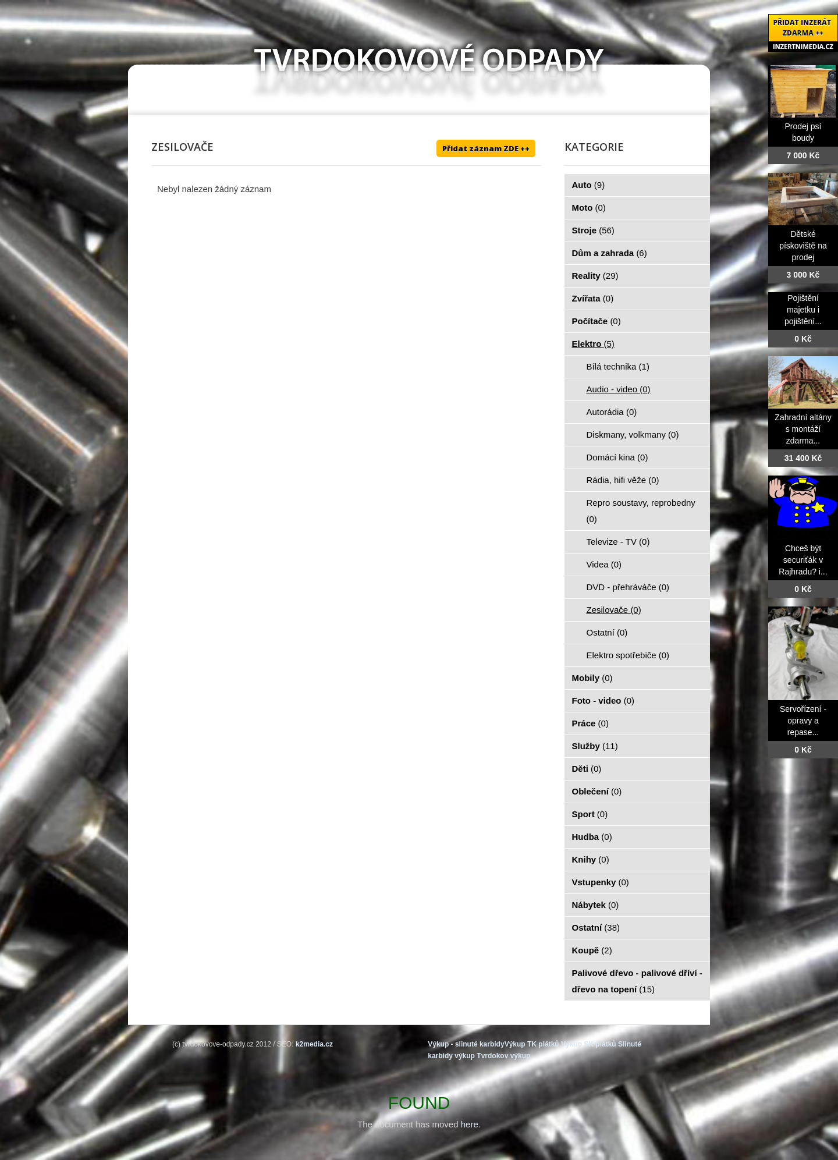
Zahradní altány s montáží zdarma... (803, 429)
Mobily (592, 678)
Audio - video (619, 389)
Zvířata (593, 298)
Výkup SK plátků (588, 1044)
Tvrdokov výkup (503, 1056)
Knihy (590, 859)
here (469, 1124)
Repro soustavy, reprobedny (641, 511)
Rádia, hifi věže (623, 480)
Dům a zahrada (609, 253)
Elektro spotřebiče (628, 655)
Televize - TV (618, 542)
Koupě (592, 950)
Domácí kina (617, 457)
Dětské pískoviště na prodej (803, 245)
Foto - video (603, 700)
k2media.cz (314, 1044)
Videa (604, 564)
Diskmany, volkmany (633, 434)
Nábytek (595, 905)
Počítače (596, 321)
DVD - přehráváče (628, 587)
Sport (590, 814)
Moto (589, 207)
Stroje (593, 230)
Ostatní (607, 632)
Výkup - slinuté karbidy (466, 1044)
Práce (590, 723)
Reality (595, 276)
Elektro (593, 344)
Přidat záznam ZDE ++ (486, 148)
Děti (587, 769)
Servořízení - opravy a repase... (803, 720)
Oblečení (597, 791)
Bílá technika (618, 366)
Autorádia (612, 412)
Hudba (592, 837)
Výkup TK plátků (532, 1044)
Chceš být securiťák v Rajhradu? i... (803, 560)
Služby (595, 746)
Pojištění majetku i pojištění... (803, 309)
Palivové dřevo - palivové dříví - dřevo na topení (637, 981)
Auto (588, 185)
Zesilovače (614, 610)
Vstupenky (600, 882)
